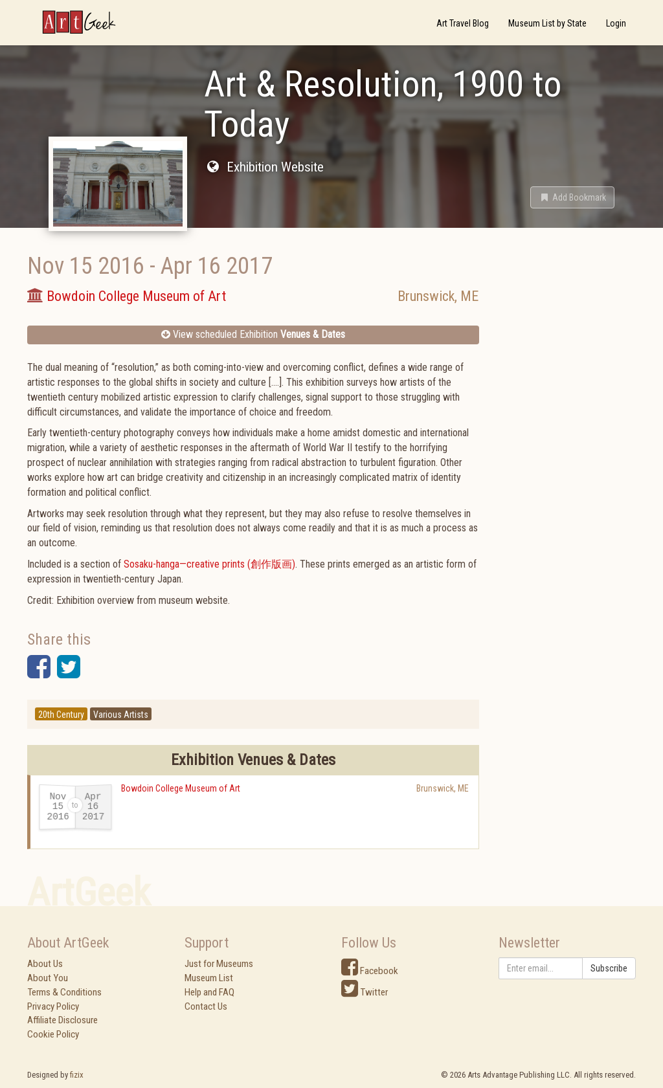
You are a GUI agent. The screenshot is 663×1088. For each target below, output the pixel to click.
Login (616, 23)
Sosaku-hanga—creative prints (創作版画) (209, 564)
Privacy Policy (53, 1006)
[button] (572, 197)
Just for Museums (219, 964)
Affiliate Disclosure (62, 1020)
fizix (77, 1075)
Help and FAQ (209, 992)
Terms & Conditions (64, 992)
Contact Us (206, 1006)
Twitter (364, 992)
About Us (45, 964)
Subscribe (608, 968)
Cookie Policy (53, 1034)
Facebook (369, 971)
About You (47, 978)
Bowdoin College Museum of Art (180, 788)
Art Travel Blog (462, 23)
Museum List (209, 978)
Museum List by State (547, 23)
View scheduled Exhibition (253, 334)
